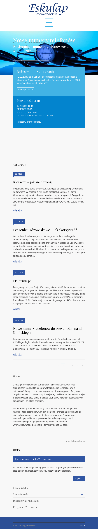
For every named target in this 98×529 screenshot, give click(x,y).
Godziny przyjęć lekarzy (29, 122)
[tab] (49, 459)
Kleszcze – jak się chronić (33, 182)
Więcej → (17, 210)
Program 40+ (23, 280)
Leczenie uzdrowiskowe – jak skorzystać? (45, 229)
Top (81, 526)
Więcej (78, 478)
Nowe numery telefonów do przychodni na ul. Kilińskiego (47, 330)
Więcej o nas (24, 89)
